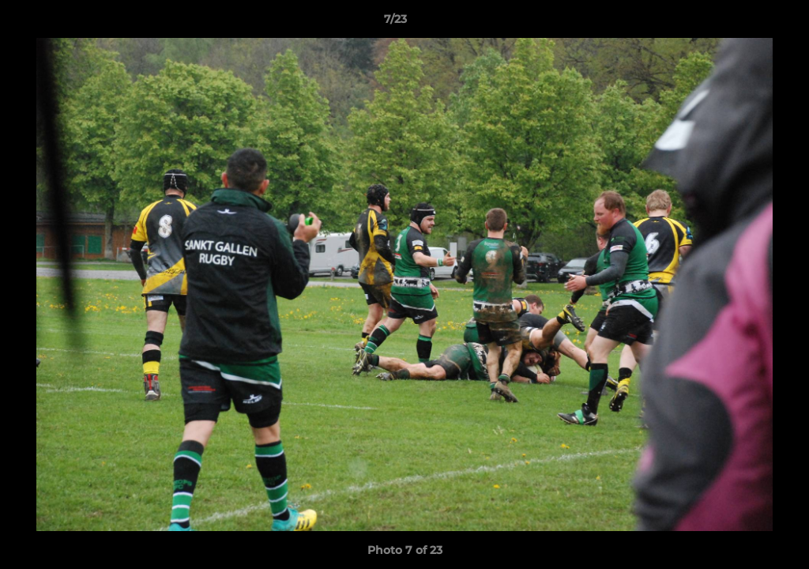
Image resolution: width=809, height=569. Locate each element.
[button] (742, 23)
